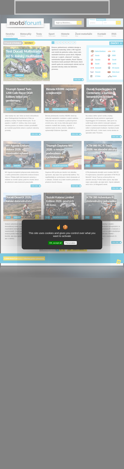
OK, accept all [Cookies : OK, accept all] (55, 243)
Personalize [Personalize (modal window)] (70, 243)
